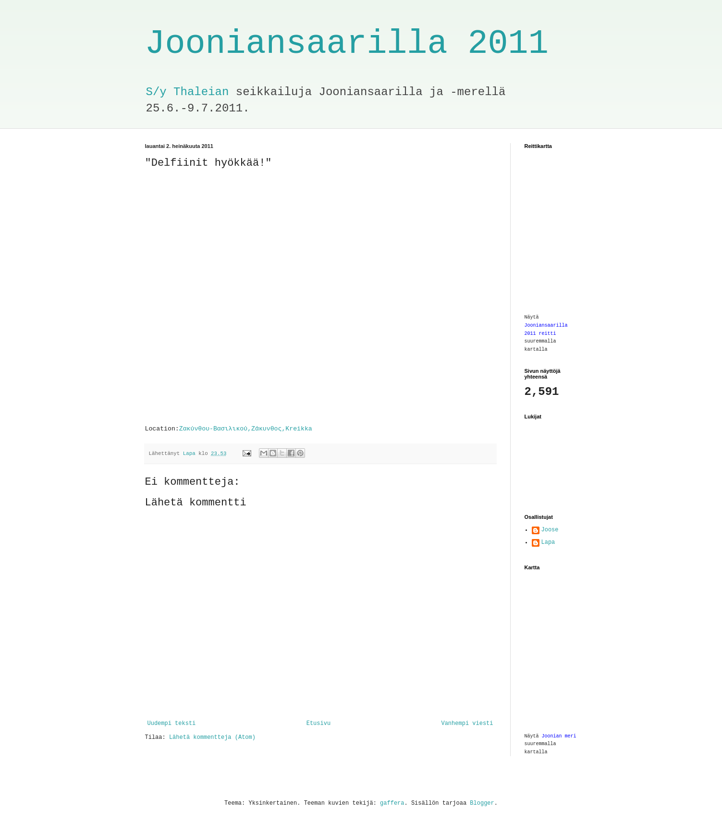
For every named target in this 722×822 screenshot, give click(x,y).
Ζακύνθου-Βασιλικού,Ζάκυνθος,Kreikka (245, 428)
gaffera (392, 803)
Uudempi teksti (171, 723)
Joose (550, 530)
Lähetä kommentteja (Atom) (212, 737)
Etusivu (318, 723)
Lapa (548, 542)
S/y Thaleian (187, 92)
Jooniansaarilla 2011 (347, 44)
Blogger (482, 803)
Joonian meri (559, 736)
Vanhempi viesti (467, 723)
